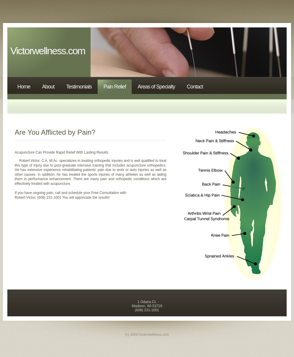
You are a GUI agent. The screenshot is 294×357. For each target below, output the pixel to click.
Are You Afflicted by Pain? (55, 132)
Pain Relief (114, 87)
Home (23, 87)
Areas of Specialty (156, 87)
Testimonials (79, 87)
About (48, 87)
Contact (195, 87)
